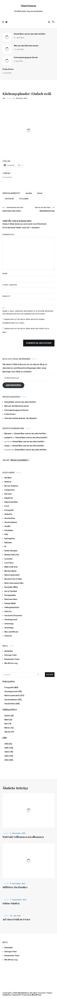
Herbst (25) (9, 716)
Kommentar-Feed (11, 659)
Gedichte (8, 514)
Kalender (8, 543)
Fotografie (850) (11, 687)
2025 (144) (8, 748)
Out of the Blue (10, 591)
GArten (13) (9, 732)
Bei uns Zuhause (11, 486)
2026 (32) (8, 744)
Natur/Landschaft (12, 575)
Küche (39, 193)
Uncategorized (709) (13, 691)
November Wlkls (11, 587)
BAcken (29, 193)
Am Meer (8, 478)
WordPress (36, 995)
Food (6, 506)
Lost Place (8, 563)
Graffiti (7, 526)
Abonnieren (13, 385)
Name (5, 273)
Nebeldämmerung (42, 209)
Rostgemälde (10, 595)
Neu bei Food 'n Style (13, 579)
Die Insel (8, 494)
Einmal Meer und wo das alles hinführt (30, 34)
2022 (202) (8, 760)
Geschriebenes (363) (13, 700)
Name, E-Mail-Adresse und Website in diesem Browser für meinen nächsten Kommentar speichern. (28, 312)
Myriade (7, 434)
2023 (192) (8, 756)
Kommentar (9, 234)
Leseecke (8, 559)
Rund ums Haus (10, 599)
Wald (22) (8, 720)
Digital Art (8, 498)
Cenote (6, 995)
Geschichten (9, 518)
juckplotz (8, 438)
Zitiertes (8, 636)
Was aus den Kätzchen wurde (26, 46)
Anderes (7, 482)
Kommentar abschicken (38, 343)
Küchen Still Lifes (11, 555)
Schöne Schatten (11, 903)
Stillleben (23, 199)
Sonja (6, 446)
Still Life (8, 612)
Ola (4, 98)
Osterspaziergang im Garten (26, 57)
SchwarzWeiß (10, 603)
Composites (9, 490)
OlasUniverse (28, 6)
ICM (6, 534)
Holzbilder (8, 530)
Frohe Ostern (8, 69)
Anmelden (8, 651)
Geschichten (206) (12, 704)
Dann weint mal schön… (16, 209)
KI (5, 547)
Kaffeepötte (9, 539)
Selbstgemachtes (11, 607)
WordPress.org (10, 663)
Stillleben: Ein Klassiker (15, 887)
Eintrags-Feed (10, 655)
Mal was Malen (10, 571)
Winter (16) (9, 728)
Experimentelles (11, 502)
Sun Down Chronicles (13, 616)
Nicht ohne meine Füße (13, 583)
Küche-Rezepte (10, 551)
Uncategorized (10, 620)
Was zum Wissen (11, 632)
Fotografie (9, 510)
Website (6, 296)
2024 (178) (8, 752)
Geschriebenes (10, 522)
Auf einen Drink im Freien (16, 919)
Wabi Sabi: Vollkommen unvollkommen (23, 836)
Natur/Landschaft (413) (14, 695)
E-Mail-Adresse (10, 285)
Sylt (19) (7, 724)
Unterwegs (9, 624)
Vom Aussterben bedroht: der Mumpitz (20, 418)
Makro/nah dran (11, 567)
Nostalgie (9, 199)
